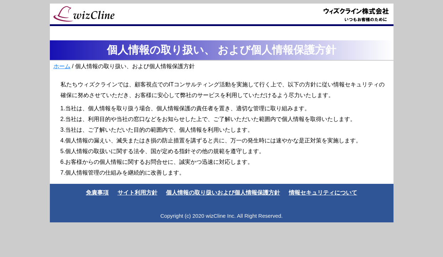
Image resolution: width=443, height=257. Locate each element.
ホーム (62, 66)
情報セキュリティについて (323, 193)
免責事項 (97, 193)
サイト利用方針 (137, 193)
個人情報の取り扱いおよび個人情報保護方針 (223, 193)
